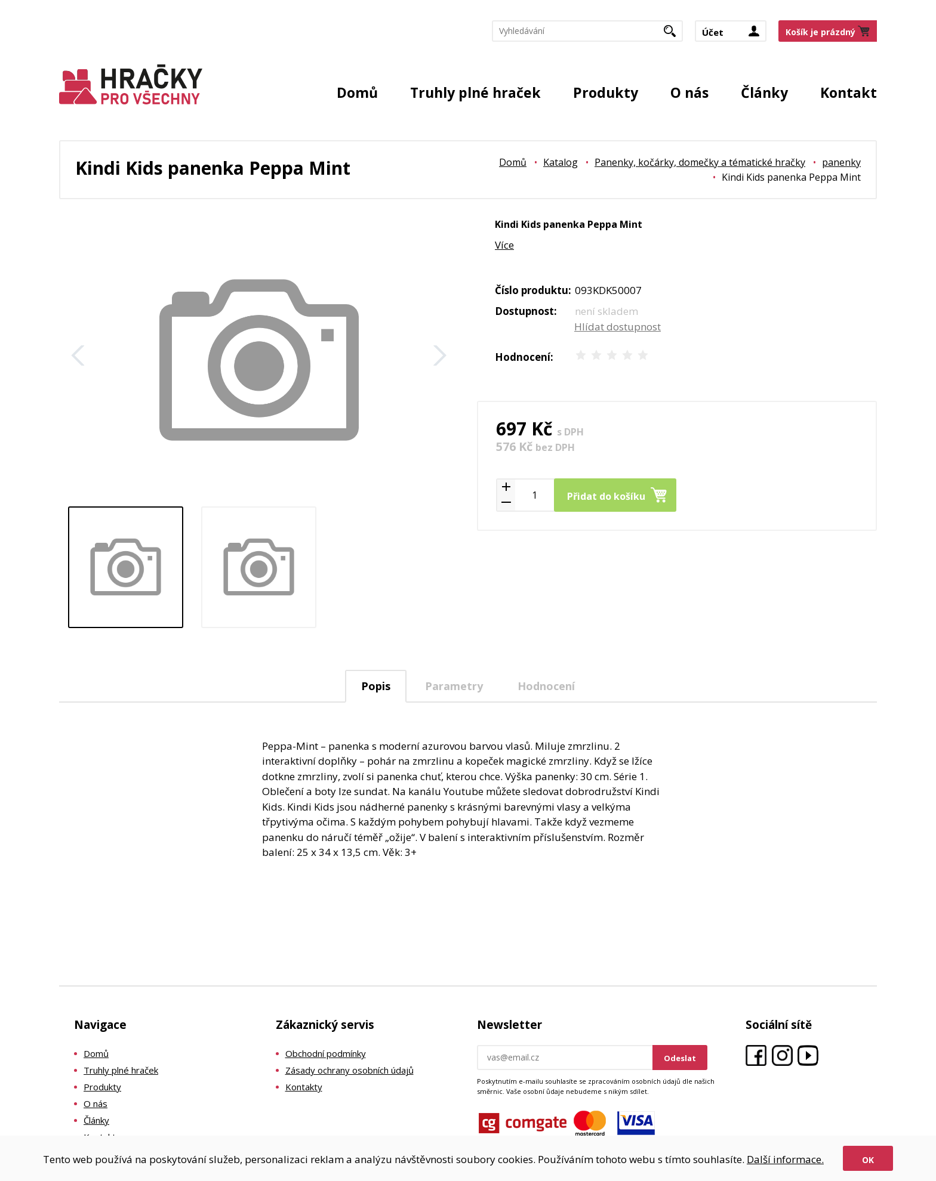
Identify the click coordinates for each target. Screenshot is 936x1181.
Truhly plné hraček (475, 92)
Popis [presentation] (375, 686)
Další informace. (785, 1159)
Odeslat (680, 1058)
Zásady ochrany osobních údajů (349, 1070)
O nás (689, 92)
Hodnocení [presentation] (546, 686)
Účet (712, 32)
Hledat (674, 34)
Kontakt (848, 92)
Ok (868, 1159)
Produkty (605, 92)
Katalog (560, 162)
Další (440, 355)
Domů (357, 92)
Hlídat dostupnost (617, 326)
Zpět (78, 355)
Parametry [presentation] (454, 686)
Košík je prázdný (820, 32)
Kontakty (303, 1087)
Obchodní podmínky (325, 1053)
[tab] (376, 686)
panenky (841, 162)
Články (764, 92)
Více (504, 245)
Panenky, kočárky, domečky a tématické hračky (700, 162)
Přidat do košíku (606, 496)
